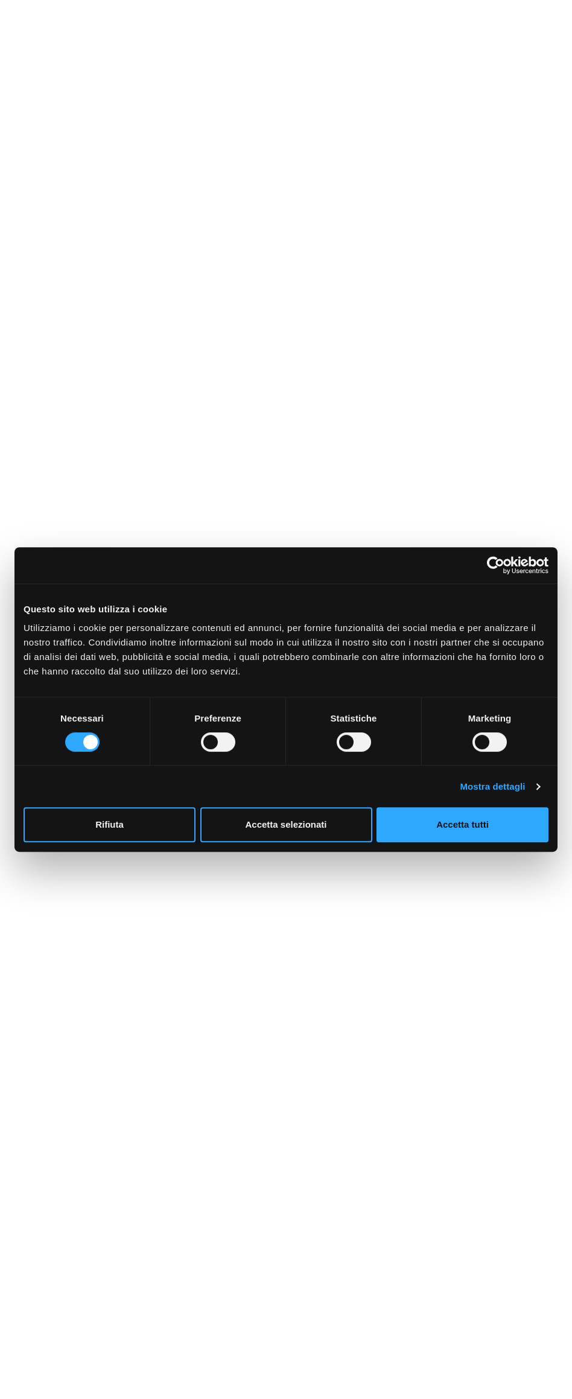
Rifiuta (109, 824)
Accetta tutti (462, 824)
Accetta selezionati (285, 824)
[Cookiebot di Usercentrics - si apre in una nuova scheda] (495, 565)
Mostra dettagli (492, 786)
